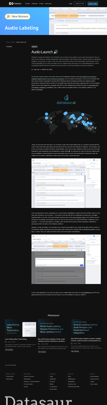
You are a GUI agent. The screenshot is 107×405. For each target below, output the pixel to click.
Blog (69, 376)
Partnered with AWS (73, 386)
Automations (27, 379)
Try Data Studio (28, 384)
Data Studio (9, 379)
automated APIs (94, 85)
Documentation (94, 376)
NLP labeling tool (85, 76)
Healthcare (53, 379)
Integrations (71, 381)
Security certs (72, 384)
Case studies (94, 384)
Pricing (41, 3)
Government (53, 389)
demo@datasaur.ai (87, 292)
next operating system (79, 217)
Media (51, 384)
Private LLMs (9, 376)
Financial (52, 381)
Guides (92, 381)
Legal (51, 376)
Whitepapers (71, 379)
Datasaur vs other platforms (32, 381)
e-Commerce (53, 386)
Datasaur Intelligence (40, 87)
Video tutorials (94, 379)
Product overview (29, 376)
